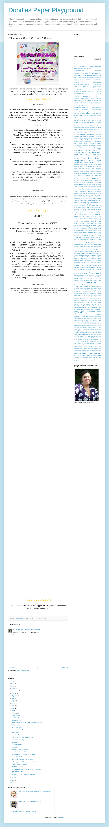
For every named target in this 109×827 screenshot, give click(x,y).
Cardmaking (81, 134)
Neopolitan (95, 246)
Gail (100, 188)
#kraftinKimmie (97, 84)
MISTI (83, 241)
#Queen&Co (86, 96)
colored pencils (83, 143)
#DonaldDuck (77, 73)
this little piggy (85, 343)
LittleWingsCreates (90, 227)
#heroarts (88, 79)
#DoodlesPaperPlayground (92, 75)
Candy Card (77, 132)
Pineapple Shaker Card (80, 260)
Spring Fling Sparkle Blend (87, 330)
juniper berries (90, 216)
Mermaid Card (97, 234)
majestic (95, 230)
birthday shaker (89, 122)
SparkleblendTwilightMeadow (80, 327)
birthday (99, 120)
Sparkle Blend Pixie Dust (89, 304)
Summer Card (85, 338)
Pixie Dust (91, 260)
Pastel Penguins (96, 255)
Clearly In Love (92, 141)
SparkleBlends (97, 325)
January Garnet (78, 214)
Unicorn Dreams (82, 346)
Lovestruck (90, 230)
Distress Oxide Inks (89, 156)
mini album (80, 239)
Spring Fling (77, 330)
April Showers (97, 115)
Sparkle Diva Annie (89, 325)
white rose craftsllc (85, 355)
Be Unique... (15, 742)
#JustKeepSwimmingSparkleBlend (82, 84)
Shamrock (98, 275)
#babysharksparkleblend (79, 70)
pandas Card (89, 255)
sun (90, 338)
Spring (92, 329)
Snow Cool (77, 280)
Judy (89, 214)
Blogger (62, 817)
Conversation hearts (79, 145)
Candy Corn (84, 132)
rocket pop (98, 267)
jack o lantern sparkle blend (87, 212)
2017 (12, 783)
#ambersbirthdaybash (95, 66)
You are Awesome (85, 357)
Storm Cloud (87, 336)
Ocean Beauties (78, 249)
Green (81, 196)
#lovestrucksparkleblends (80, 91)
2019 (12, 686)
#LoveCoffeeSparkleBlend (80, 89)
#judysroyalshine (96, 82)
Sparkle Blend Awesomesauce (93, 284)
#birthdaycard (98, 70)
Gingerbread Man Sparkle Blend (90, 189)
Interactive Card (96, 209)
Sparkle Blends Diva (95, 316)
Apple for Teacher (88, 115)
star (87, 334)
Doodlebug (76, 158)
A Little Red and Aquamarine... (20, 764)
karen (81, 218)
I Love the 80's (89, 205)
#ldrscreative (77, 88)
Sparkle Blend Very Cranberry (83, 309)
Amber (93, 113)
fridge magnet (77, 188)
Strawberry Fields (96, 336)
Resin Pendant (85, 267)
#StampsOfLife (97, 105)
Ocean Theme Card (87, 249)
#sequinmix (88, 100)
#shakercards (96, 100)
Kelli (84, 218)
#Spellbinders (89, 105)
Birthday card (78, 122)
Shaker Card (95, 273)
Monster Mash (82, 242)
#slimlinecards (97, 102)
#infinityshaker (97, 79)
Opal (89, 253)
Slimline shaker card (96, 278)
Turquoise (85, 345)
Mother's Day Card (88, 244)
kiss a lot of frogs (89, 221)
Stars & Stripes (78, 336)
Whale (99, 352)
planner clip (77, 262)
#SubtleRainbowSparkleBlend (81, 107)
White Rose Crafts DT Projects (83, 353)
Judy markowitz (96, 214)
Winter (92, 355)
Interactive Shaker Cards (81, 211)
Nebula (81, 246)
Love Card (98, 227)
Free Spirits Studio (96, 186)
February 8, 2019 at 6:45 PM (32, 629)
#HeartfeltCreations (78, 79)
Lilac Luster (81, 227)
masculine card (97, 232)
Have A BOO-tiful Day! (18, 757)
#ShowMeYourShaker (86, 102)
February (14, 713)
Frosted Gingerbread (88, 188)
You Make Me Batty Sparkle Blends (93, 359)
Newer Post (12, 668)
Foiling (89, 186)
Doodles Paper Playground (46, 10)
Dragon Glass (88, 171)
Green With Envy (88, 196)
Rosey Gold (91, 269)
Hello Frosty (82, 202)
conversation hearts (95, 143)
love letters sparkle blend (94, 228)
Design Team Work (91, 154)
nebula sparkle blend (88, 246)
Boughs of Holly (82, 129)
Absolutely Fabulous (17, 767)
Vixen (90, 350)
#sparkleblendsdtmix (79, 105)
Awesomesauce (84, 118)
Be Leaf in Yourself (91, 120)
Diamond (99, 154)
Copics (76, 147)
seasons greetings (86, 271)
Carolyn (88, 134)
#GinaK (79, 77)
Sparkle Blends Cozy (88, 314)
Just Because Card (17, 744)
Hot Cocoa (82, 205)
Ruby (75, 271)
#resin (92, 98)
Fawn (94, 179)
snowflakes (89, 280)
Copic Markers (97, 145)
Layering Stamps (83, 225)
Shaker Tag (87, 275)
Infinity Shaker (94, 207)
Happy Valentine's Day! (18, 740)
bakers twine (98, 118)
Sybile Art (98, 339)
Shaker (86, 273)
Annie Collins (78, 115)
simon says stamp (86, 278)
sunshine (80, 339)
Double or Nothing (91, 169)
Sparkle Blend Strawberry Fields (81, 307)
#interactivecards (90, 80)
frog (82, 188)
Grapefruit (76, 196)
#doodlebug (86, 73)
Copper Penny (83, 147)
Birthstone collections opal (91, 127)
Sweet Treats (92, 339)
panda (84, 255)
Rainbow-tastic (78, 267)
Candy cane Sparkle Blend (94, 131)
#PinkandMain (77, 96)
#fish (75, 77)
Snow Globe (83, 280)
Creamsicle (98, 147)
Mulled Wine (97, 244)
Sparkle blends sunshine (90, 323)
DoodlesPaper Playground (80, 169)
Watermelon (77, 352)
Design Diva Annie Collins (87, 150)
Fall (89, 177)
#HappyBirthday (97, 77)
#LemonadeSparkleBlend (89, 88)
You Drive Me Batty (95, 357)
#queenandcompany (96, 96)
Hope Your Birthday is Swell (19, 752)
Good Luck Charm (83, 195)
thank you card (85, 341)
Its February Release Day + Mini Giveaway (23, 774)
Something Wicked (78, 283)
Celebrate (91, 136)
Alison (88, 113)
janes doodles (97, 212)
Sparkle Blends (41, 94)
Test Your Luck (77, 341)
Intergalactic (92, 211)
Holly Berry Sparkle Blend (92, 204)
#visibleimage (77, 111)
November (15, 691)
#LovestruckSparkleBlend (95, 89)
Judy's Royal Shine (79, 216)
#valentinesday (84, 109)
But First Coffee (91, 129)
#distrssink (98, 72)
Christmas (87, 138)
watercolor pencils (96, 350)
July (13, 701)
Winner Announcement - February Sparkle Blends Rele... (27, 722)
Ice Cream (95, 205)
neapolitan (76, 246)
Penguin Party (97, 256)
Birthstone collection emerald (81, 125)
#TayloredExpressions (96, 107)
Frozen (96, 188)
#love (99, 88)
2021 (12, 681)
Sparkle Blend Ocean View (84, 302)
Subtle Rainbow (78, 338)
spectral (90, 327)
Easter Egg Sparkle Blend (90, 173)
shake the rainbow (78, 273)
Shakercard (92, 275)
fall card (93, 177)
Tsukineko (80, 345)
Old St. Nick (98, 251)
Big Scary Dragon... (17, 727)
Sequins (93, 271)
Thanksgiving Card (93, 341)
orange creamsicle (96, 253)
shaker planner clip (79, 275)
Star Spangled (97, 334)
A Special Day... (16, 717)
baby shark (91, 118)
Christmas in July (78, 139)
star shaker (91, 334)
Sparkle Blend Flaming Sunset (86, 291)
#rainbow (76, 98)
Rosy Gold (98, 269)
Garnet (79, 189)
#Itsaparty (98, 80)
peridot (76, 258)
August (14, 698)
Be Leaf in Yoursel (79, 120)
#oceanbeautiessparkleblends (81, 95)
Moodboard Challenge (91, 242)
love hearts (84, 228)
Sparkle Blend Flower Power (89, 293)
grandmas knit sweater (94, 195)
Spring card (98, 329)
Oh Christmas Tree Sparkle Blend (85, 251)
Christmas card (96, 138)
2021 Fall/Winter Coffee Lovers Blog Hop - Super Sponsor (35, 791)
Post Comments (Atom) (22, 670)
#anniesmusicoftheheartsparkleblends (83, 68)
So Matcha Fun (96, 280)
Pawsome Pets (78, 256)
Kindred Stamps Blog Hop (89, 220)
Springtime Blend (84, 332)
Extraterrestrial (85, 177)
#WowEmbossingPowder (86, 111)
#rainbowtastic (84, 98)
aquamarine (77, 117)
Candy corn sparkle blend (94, 132)
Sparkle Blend (90, 283)
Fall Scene (77, 178)
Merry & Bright (84, 235)
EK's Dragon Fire (96, 175)
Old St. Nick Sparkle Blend (81, 253)
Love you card (83, 230)
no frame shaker (89, 248)
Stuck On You (15, 732)
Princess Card (82, 264)
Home (38, 668)
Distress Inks (78, 156)
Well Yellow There (85, 352)
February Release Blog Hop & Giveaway (23, 737)
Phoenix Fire (87, 258)
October (14, 693)
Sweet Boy (85, 339)
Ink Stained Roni (18, 629)
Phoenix (81, 258)
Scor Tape (79, 271)
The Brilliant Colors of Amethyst (20, 749)
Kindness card (90, 218)
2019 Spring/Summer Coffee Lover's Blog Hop (24, 811)
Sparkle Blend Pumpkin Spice (93, 305)
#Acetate (82, 66)
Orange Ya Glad (78, 255)
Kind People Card (16, 720)
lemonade (89, 225)
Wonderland (77, 357)
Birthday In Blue (16, 725)
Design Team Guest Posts (91, 152)
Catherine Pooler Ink (83, 136)
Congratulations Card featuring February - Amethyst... (26, 769)
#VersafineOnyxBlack (96, 109)
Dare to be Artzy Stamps (89, 148)
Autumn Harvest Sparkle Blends (89, 117)
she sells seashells (79, 277)
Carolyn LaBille (94, 134)
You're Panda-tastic (87, 360)
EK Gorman (86, 175)
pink (88, 260)
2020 (12, 684)
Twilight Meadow (92, 345)
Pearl (92, 256)
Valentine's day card (94, 346)
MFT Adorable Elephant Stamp (90, 237)
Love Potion (77, 230)
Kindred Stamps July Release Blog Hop (30, 801)
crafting (93, 147)
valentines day (78, 348)
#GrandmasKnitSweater (87, 77)
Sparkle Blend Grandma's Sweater (89, 295)
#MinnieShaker (91, 91)
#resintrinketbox (78, 100)
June (13, 703)
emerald (79, 177)
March (14, 710)
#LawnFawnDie (86, 86)
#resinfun (99, 98)
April (13, 708)
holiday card (82, 204)
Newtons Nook (81, 248)
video (87, 350)
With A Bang (97, 355)
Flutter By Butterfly (82, 186)
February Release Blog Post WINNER (22, 759)
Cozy (89, 147)
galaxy (75, 189)
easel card (94, 171)
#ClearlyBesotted (90, 72)
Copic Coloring (89, 145)
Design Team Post (79, 154)
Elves (75, 177)
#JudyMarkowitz (78, 82)
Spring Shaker (97, 330)
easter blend (81, 173)
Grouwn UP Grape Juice (85, 198)
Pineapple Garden (96, 258)
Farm (90, 178)
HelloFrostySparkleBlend (92, 202)
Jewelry (85, 214)
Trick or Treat (93, 343)
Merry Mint (91, 235)
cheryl (81, 138)
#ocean (99, 93)
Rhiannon (92, 267)
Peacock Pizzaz (86, 256)
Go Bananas (96, 191)
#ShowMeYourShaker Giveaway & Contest (23, 754)
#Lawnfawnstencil (97, 86)
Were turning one (93, 352)
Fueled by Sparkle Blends (19, 730)
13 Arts (94, 111)
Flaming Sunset (91, 184)
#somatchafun (78, 104)
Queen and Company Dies (92, 265)
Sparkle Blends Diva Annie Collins (82, 318)
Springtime (77, 332)
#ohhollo (98, 95)
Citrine (92, 139)
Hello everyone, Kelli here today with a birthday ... (25, 762)
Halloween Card (89, 200)
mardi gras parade (88, 232)
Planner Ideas (83, 262)
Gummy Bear (81, 200)
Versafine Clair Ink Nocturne (90, 348)
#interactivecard (78, 81)
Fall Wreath (84, 178)
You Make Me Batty (79, 359)
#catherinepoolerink (79, 72)
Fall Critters (98, 177)
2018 (12, 780)
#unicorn (76, 109)
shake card (98, 271)
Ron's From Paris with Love (81, 269)
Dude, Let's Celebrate (18, 735)
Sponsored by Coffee (17, 772)
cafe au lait (84, 131)
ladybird (95, 221)
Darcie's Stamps (78, 148)
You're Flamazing (78, 360)
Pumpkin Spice (78, 265)
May (13, 705)
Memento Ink (77, 234)
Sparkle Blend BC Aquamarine (82, 286)
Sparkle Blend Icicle (86, 297)
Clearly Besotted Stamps (81, 141)
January (14, 777)
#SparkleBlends (95, 104)
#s (83, 100)
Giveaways (89, 191)
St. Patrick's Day (93, 332)
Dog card (98, 156)
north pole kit (97, 248)
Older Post (65, 668)
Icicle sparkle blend (83, 207)
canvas (76, 134)
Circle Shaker (86, 139)
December (15, 688)
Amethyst (98, 113)
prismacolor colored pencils (93, 264)
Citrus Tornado (97, 139)
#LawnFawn (77, 86)
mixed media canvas (91, 241)
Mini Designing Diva (87, 239)
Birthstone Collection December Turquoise (90, 124)
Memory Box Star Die (86, 234)
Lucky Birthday (16, 715)
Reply (15, 635)
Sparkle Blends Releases (89, 322)
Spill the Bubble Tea (84, 329)
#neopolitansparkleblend (79, 93)
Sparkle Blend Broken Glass (86, 288)
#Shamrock (77, 102)
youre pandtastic (96, 360)
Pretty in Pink (90, 262)
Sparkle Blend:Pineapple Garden (91, 311)
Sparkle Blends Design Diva (87, 315)
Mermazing (77, 235)
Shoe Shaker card (89, 277)
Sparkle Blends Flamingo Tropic (85, 320)
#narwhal (99, 91)
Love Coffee (77, 228)
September (15, 696)
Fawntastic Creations (93, 180)
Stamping (83, 334)
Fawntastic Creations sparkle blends (83, 182)
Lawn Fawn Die (82, 223)
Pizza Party (98, 260)
